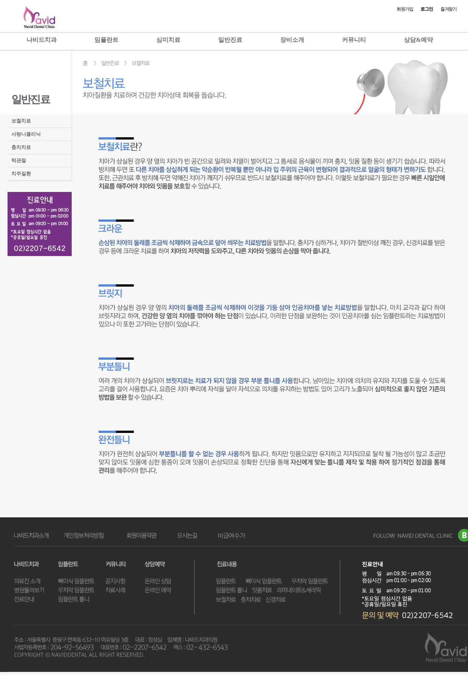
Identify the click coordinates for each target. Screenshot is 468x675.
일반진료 (230, 40)
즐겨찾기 (448, 9)
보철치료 (21, 121)
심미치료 (168, 40)
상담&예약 (418, 40)
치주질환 (21, 173)
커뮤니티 (354, 40)
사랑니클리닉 (26, 134)
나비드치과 (41, 40)
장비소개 (292, 40)
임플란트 (106, 40)
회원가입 (405, 9)
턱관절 (18, 160)
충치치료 (21, 147)
